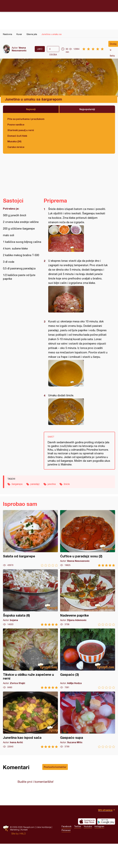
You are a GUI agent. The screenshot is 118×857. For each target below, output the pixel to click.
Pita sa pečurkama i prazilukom (25, 118)
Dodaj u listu (113, 44)
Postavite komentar (55, 766)
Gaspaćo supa (87, 720)
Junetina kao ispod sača (30, 720)
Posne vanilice (15, 124)
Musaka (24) (14, 141)
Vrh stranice (105, 810)
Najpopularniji (87, 109)
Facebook (66, 826)
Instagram (99, 826)
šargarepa (17, 484)
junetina (52, 484)
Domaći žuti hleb (17, 135)
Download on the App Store (87, 821)
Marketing (14, 829)
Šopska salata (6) (30, 597)
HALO (23, 833)
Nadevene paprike (87, 597)
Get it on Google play (106, 821)
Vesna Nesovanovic (19, 49)
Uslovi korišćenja (43, 827)
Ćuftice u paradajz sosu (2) (87, 538)
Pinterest (66, 830)
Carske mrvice (15, 147)
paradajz (35, 484)
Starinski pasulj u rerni (20, 130)
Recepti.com (59, 6)
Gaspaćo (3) (87, 659)
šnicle (67, 484)
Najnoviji (31, 109)
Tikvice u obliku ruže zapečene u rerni (30, 659)
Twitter (77, 826)
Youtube (88, 826)
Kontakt (24, 829)
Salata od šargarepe (30, 538)
